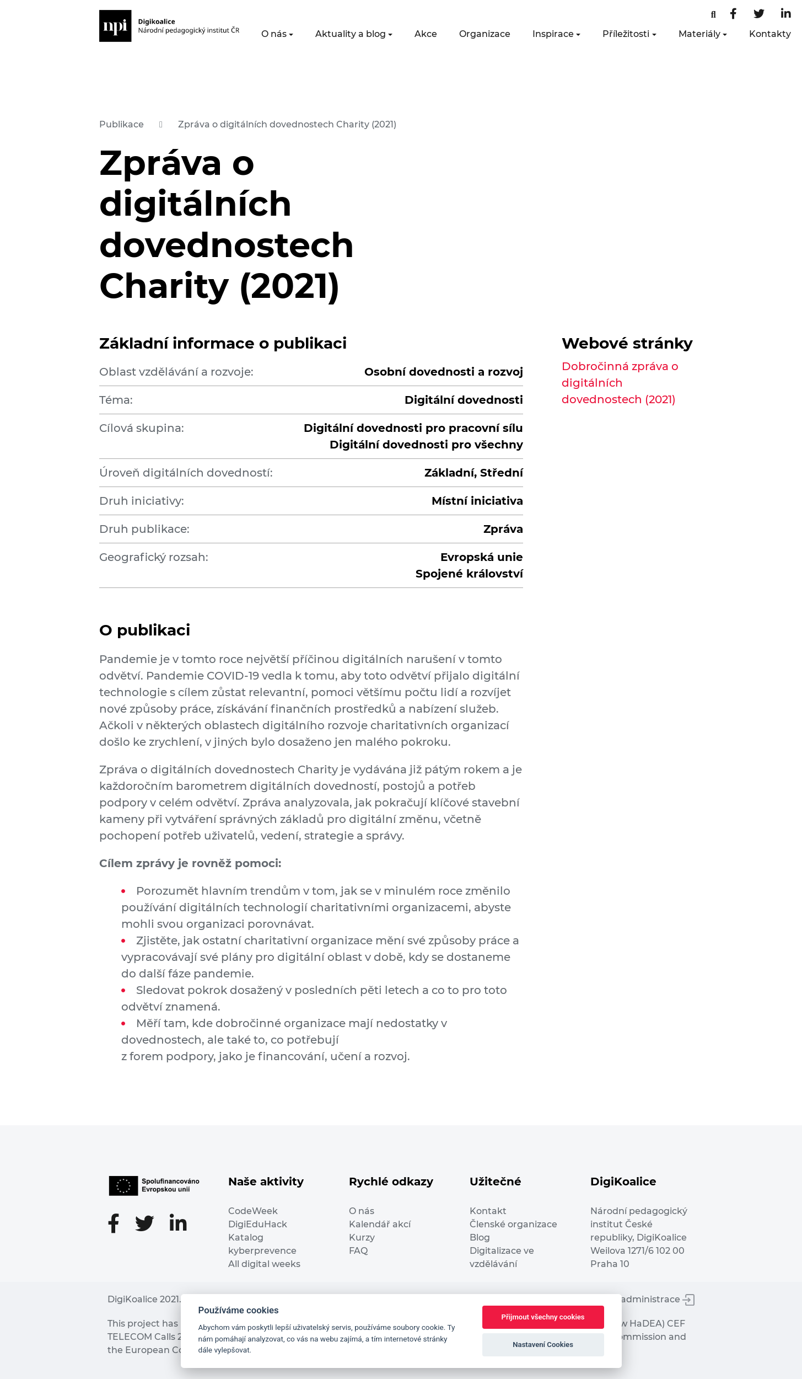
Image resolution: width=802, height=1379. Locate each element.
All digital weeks (264, 1264)
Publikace (121, 124)
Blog (480, 1237)
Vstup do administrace (637, 1299)
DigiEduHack (257, 1224)
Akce (426, 34)
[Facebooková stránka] (713, 14)
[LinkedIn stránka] (786, 14)
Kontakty (770, 34)
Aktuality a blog (350, 34)
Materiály (699, 34)
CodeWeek (253, 1211)
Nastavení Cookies (543, 1344)
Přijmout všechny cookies (543, 1317)
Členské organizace (513, 1224)
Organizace (484, 34)
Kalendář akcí (380, 1224)
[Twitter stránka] (759, 14)
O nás (274, 34)
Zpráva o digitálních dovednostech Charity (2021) (287, 124)
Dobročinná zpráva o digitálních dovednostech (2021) (620, 383)
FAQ (358, 1251)
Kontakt (488, 1211)
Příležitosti (625, 34)
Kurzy (362, 1237)
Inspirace (553, 34)
